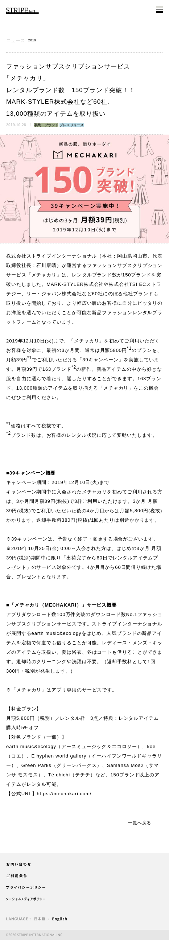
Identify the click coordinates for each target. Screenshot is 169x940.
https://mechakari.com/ (64, 793)
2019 (32, 40)
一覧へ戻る (139, 822)
